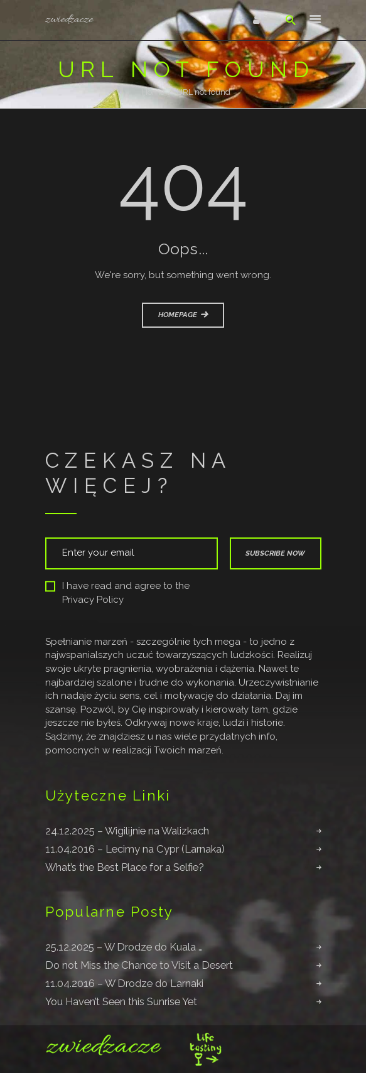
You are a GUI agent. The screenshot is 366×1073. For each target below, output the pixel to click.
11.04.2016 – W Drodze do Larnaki (124, 983)
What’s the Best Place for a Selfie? (124, 867)
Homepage (177, 314)
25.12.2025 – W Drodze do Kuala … (124, 947)
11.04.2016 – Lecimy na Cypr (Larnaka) (135, 849)
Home (153, 92)
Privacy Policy (93, 599)
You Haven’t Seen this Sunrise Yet (121, 1001)
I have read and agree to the (117, 593)
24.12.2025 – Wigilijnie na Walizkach (127, 830)
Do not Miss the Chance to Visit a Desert (139, 965)
